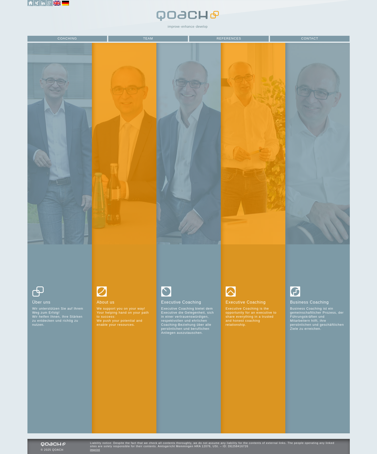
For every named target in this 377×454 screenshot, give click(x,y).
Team (148, 38)
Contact (309, 38)
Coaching (67, 38)
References (229, 38)
